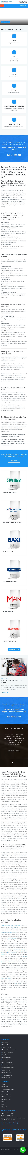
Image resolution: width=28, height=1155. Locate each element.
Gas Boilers (18, 983)
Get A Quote (14, 460)
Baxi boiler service (6, 1055)
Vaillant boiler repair (13, 949)
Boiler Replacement (6, 1072)
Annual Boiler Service (6, 978)
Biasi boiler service (6, 1057)
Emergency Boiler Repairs (8, 1067)
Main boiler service (6, 1060)
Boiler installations (5, 932)
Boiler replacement (15, 925)
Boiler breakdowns (12, 938)
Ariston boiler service (7, 1062)
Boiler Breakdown (6, 1077)
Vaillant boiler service (7, 1047)
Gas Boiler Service (6, 1070)
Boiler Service (5, 1042)
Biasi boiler (20, 952)
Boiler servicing (14, 927)
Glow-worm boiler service (8, 1065)
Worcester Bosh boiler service (9, 1049)
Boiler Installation (6, 1044)
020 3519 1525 (15, 155)
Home (3, 1084)
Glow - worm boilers (12, 952)
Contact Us (3, 692)
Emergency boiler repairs (8, 961)
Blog (3, 1104)
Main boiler (24, 956)
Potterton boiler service (7, 1052)
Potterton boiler (8, 950)
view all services (14, 649)
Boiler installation (5, 925)
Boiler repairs (13, 932)
